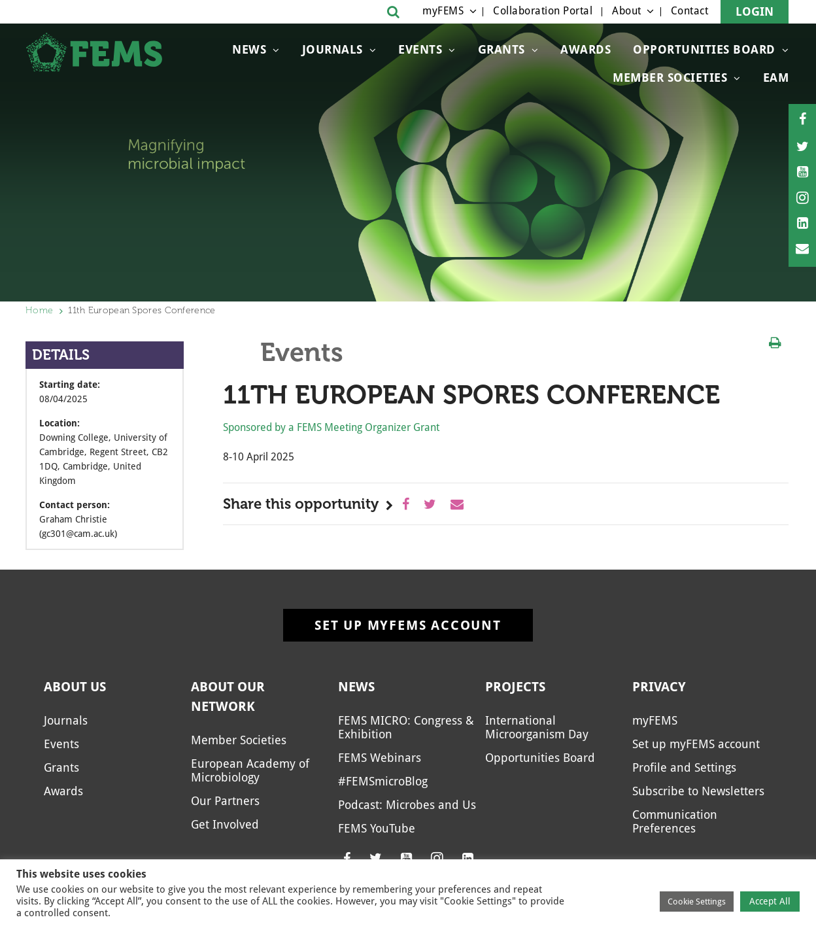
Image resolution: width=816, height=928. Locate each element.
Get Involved (225, 824)
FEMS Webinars (379, 758)
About (626, 11)
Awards (585, 49)
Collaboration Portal (542, 11)
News (249, 49)
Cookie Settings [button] (697, 901)
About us (75, 687)
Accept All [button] (769, 901)
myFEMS (443, 11)
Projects (515, 687)
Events (420, 49)
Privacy (659, 687)
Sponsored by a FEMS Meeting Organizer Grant (331, 427)
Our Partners (225, 801)
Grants (501, 49)
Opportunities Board (704, 49)
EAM (776, 77)
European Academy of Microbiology (250, 770)
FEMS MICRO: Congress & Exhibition (406, 727)
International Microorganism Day (536, 727)
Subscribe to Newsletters (698, 791)
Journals (332, 49)
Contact (690, 11)
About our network (228, 696)
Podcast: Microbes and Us (407, 805)
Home (39, 310)
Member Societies (670, 77)
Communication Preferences (674, 821)
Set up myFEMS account (408, 625)
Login (755, 11)
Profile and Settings (684, 767)
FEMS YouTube (376, 828)
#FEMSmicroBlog (383, 781)
